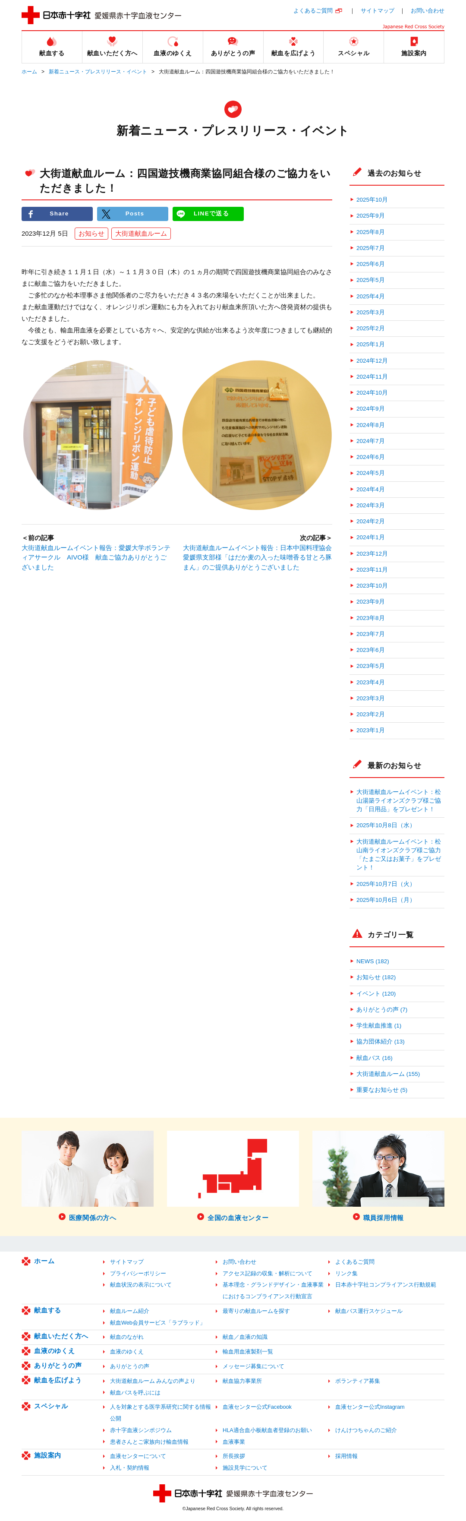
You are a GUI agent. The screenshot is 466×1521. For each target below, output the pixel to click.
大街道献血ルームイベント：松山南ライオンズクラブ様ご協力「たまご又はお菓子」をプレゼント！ (398, 854)
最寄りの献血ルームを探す (256, 1311)
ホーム (29, 72)
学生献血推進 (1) (378, 1025)
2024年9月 (370, 408)
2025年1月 (370, 344)
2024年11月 (372, 376)
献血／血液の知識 (245, 1337)
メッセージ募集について (253, 1366)
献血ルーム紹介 (129, 1311)
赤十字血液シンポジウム (141, 1430)
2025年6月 (370, 264)
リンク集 (346, 1273)
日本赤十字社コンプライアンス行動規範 (385, 1284)
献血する (47, 1310)
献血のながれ (127, 1337)
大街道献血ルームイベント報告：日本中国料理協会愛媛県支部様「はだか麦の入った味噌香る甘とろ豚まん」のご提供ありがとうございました (257, 557)
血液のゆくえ (54, 1350)
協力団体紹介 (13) (380, 1041)
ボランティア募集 (357, 1381)
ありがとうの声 (58, 1365)
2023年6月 (370, 650)
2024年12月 (372, 360)
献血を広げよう (58, 1380)
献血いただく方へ (61, 1336)
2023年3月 (370, 698)
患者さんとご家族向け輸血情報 (149, 1442)
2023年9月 (370, 601)
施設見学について (245, 1467)
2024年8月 (370, 425)
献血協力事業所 (242, 1381)
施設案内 (47, 1455)
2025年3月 (370, 312)
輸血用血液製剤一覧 (248, 1351)
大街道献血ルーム (141, 233)
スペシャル (51, 1406)
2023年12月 (372, 553)
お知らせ (91, 233)
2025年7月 (370, 248)
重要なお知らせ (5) (381, 1090)
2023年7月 (370, 634)
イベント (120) (376, 993)
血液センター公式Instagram (370, 1407)
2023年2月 (370, 714)
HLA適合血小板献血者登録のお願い (267, 1430)
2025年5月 (370, 280)
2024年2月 (370, 521)
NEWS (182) (372, 961)
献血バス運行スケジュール (369, 1311)
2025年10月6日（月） (386, 900)
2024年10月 (372, 392)
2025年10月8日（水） (386, 825)
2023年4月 (370, 682)
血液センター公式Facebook (257, 1407)
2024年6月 (370, 457)
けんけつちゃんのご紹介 (366, 1430)
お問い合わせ (427, 10)
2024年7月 (370, 441)
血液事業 (234, 1442)
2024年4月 (370, 489)
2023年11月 (372, 569)
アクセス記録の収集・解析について (267, 1273)
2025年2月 (370, 328)
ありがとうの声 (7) (381, 1009)
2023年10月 (372, 585)
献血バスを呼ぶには (135, 1392)
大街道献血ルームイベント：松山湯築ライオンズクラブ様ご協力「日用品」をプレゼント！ (398, 801)
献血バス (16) (374, 1058)
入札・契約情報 (129, 1467)
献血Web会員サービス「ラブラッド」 (157, 1322)
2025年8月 (370, 232)
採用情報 (346, 1456)
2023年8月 (370, 618)
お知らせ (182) (376, 977)
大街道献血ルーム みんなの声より (153, 1381)
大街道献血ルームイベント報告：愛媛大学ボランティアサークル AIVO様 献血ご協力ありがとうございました (96, 557)
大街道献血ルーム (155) (388, 1074)
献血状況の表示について (141, 1284)
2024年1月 (370, 537)
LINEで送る (211, 213)
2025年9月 (370, 215)
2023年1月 (370, 730)
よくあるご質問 (313, 10)
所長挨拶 (234, 1456)
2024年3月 (370, 505)
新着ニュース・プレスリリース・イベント (98, 72)
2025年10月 (372, 199)
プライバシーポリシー (138, 1273)
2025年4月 (370, 296)
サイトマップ (377, 10)
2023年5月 (370, 666)
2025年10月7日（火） (386, 884)
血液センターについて (138, 1456)
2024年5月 (370, 473)
